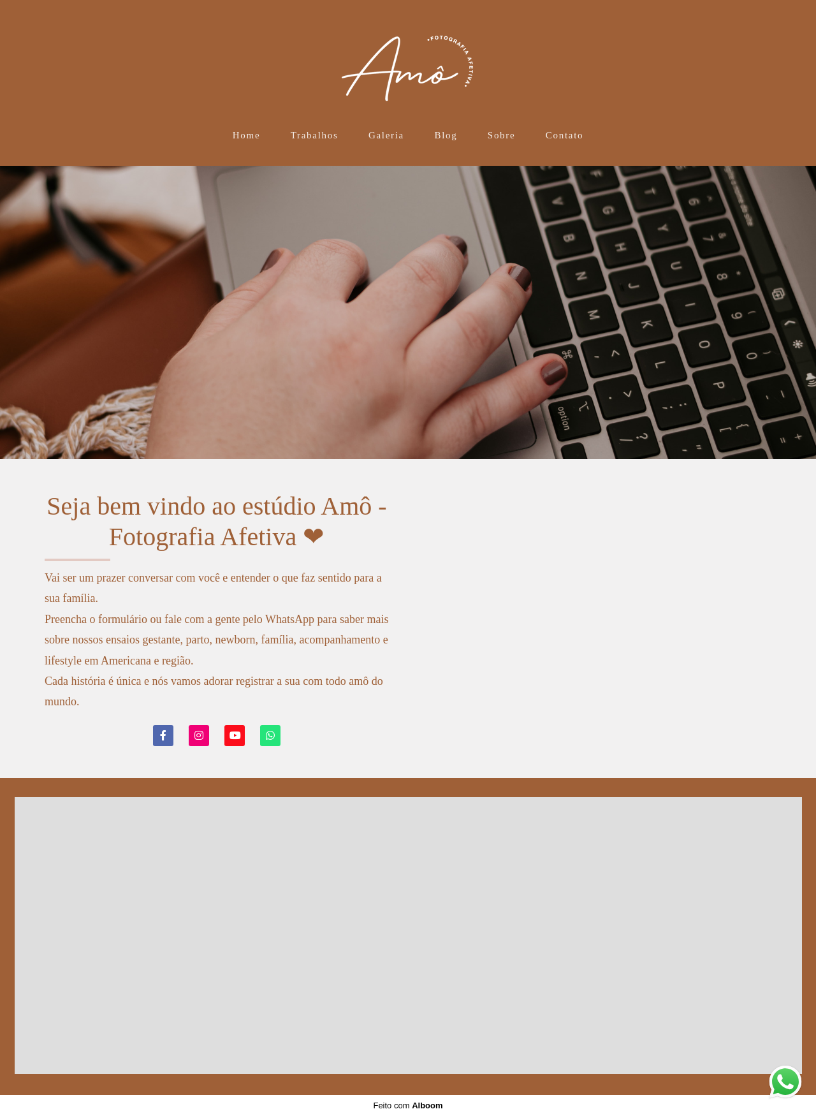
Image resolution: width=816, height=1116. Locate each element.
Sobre (502, 135)
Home (246, 135)
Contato (564, 135)
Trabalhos (315, 135)
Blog (445, 135)
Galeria (386, 135)
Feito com (407, 1105)
